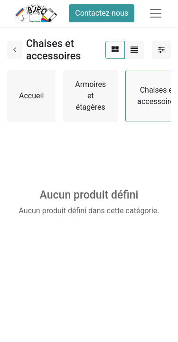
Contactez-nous (101, 13)
